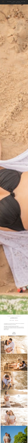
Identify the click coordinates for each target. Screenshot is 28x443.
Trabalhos (14, 1)
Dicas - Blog (23, 1)
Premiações (18, 1)
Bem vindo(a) (9, 1)
